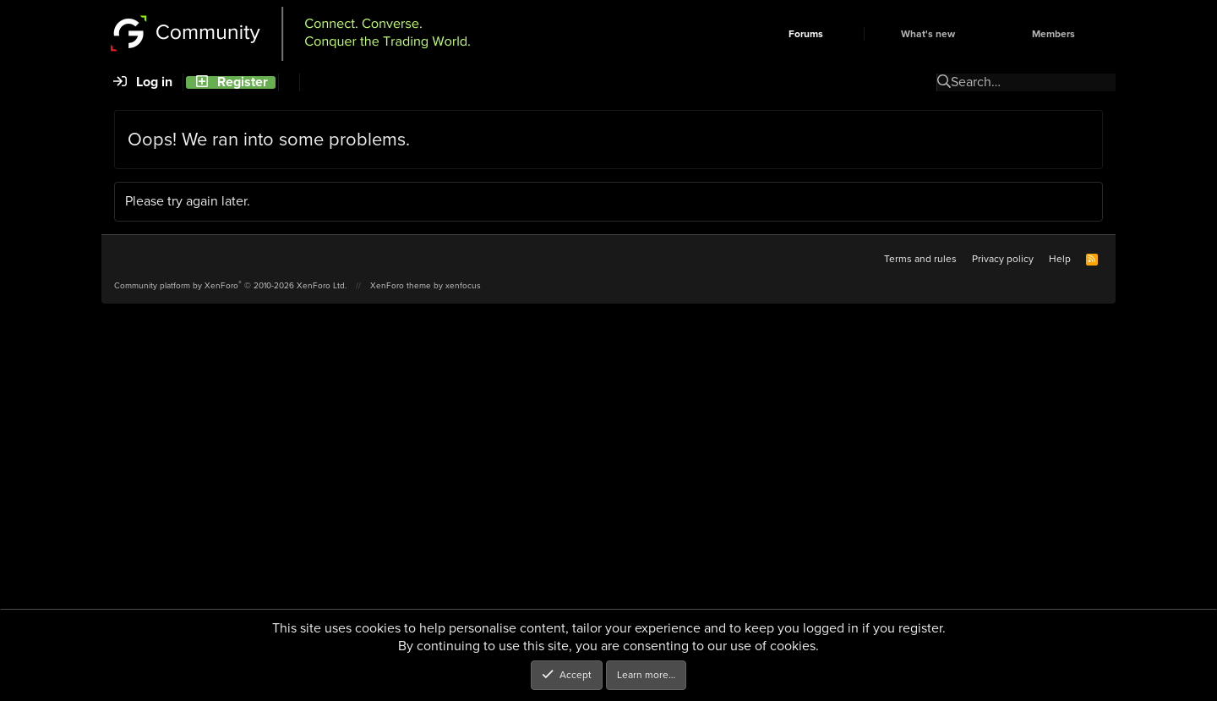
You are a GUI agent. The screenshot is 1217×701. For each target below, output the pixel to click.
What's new (928, 34)
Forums (806, 34)
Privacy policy (1003, 258)
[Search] (288, 82)
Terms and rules (920, 258)
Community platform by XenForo (230, 285)
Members (1053, 34)
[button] (852, 34)
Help (1060, 258)
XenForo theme (400, 285)
